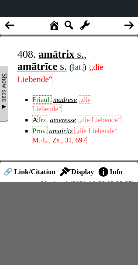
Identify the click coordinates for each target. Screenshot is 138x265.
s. (61, 54)
